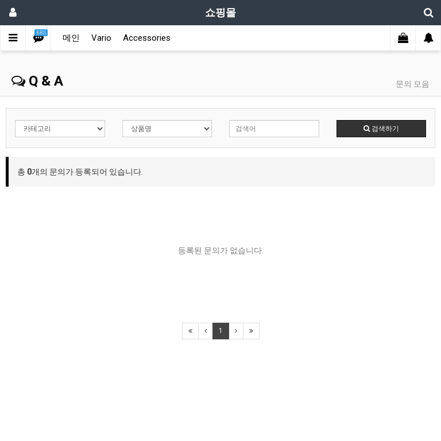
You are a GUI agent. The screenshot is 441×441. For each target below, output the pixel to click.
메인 (71, 38)
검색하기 (381, 129)
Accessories (147, 38)
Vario (101, 38)
